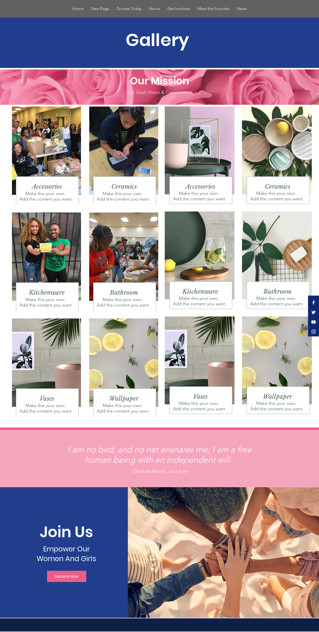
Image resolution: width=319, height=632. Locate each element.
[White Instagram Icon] (313, 331)
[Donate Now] (66, 576)
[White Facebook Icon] (313, 302)
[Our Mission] (159, 81)
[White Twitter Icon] (313, 312)
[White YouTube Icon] (313, 322)
